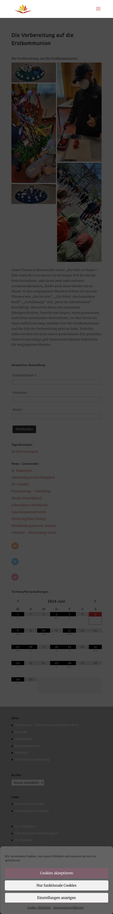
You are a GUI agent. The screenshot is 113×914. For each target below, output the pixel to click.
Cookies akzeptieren (56, 873)
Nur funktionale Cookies (56, 885)
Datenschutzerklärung (68, 907)
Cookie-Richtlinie (39, 907)
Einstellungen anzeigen (56, 898)
